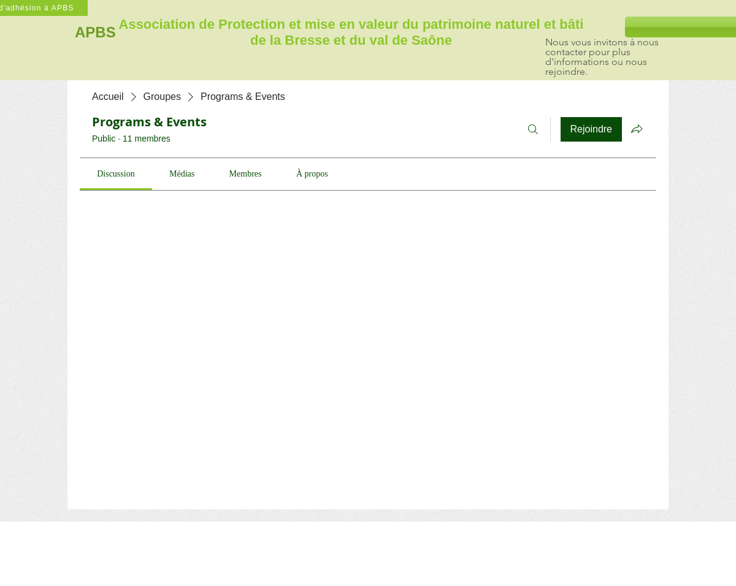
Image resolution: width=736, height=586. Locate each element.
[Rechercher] (533, 129)
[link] (115, 173)
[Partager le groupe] (636, 128)
